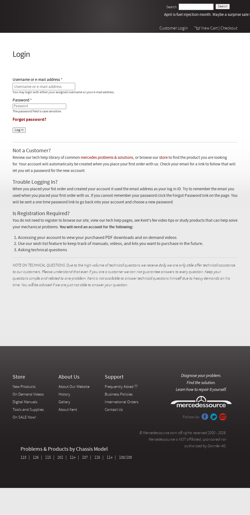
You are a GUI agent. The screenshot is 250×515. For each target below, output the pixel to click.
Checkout (228, 28)
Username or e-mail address (36, 80)
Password (21, 100)
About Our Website (74, 387)
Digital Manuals (25, 402)
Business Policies (119, 395)
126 (36, 458)
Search (171, 7)
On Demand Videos (29, 395)
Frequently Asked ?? (121, 387)
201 (60, 458)
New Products (24, 387)
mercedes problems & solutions (107, 158)
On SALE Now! (24, 417)
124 (72, 458)
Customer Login (173, 28)
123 (23, 458)
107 (85, 458)
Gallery (64, 402)
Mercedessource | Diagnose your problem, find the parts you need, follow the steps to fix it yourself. (40, 12)
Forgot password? (29, 120)
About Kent (68, 410)
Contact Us (114, 410)
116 (97, 458)
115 (48, 458)
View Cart (209, 28)
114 (109, 458)
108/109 (125, 458)
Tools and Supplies (28, 410)
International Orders (121, 402)
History (64, 395)
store (163, 158)
